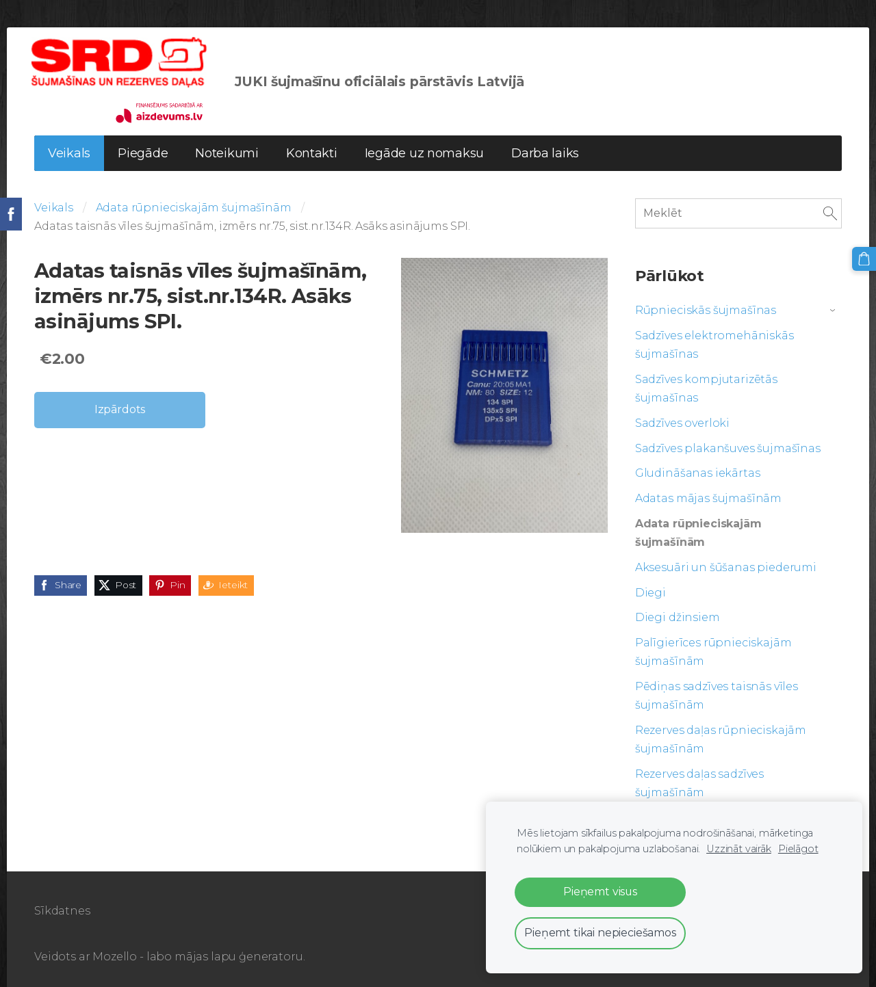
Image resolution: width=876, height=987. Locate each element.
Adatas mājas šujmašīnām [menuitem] (708, 492)
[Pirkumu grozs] (864, 258)
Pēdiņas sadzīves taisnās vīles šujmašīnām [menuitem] (716, 689)
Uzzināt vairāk (738, 849)
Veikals (53, 201)
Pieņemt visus (600, 891)
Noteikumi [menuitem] (227, 147)
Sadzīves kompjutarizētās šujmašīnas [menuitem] (706, 382)
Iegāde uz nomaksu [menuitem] (424, 147)
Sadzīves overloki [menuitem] (682, 416)
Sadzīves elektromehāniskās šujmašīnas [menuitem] (714, 338)
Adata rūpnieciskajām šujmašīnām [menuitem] (698, 526)
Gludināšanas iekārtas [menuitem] (697, 467)
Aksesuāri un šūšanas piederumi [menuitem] (725, 561)
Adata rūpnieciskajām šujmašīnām (194, 201)
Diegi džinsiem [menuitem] (677, 611)
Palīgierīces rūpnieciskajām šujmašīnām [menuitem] (713, 645)
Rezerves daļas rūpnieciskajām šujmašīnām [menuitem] (720, 733)
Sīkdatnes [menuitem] (62, 904)
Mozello (114, 950)
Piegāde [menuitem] (143, 147)
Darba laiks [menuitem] (545, 147)
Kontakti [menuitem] (311, 147)
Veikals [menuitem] (69, 147)
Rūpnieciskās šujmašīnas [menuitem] (705, 304)
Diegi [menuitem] (650, 586)
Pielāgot (798, 849)
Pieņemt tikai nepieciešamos (600, 932)
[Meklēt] (738, 207)
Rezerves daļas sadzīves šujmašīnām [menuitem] (699, 777)
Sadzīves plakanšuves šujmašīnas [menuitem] (728, 442)
